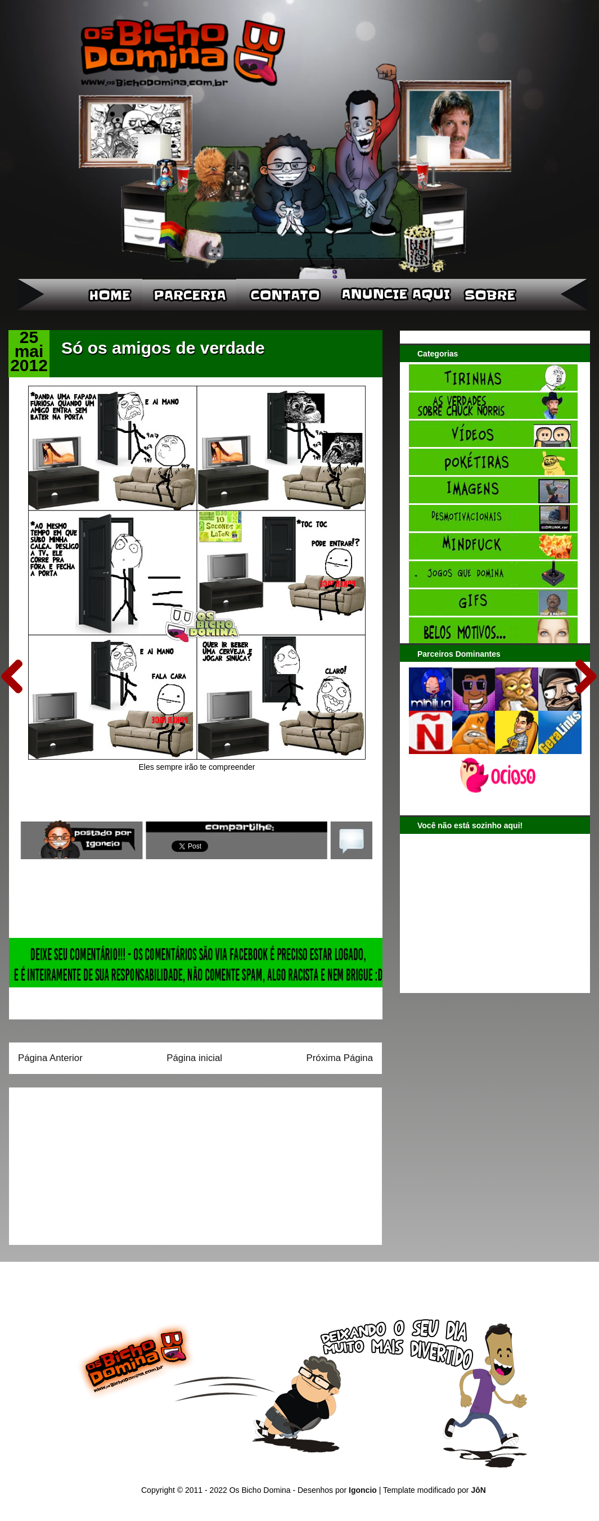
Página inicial (194, 1058)
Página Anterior (50, 1058)
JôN (478, 1490)
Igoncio (363, 1490)
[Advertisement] (88, 1162)
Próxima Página (340, 1058)
